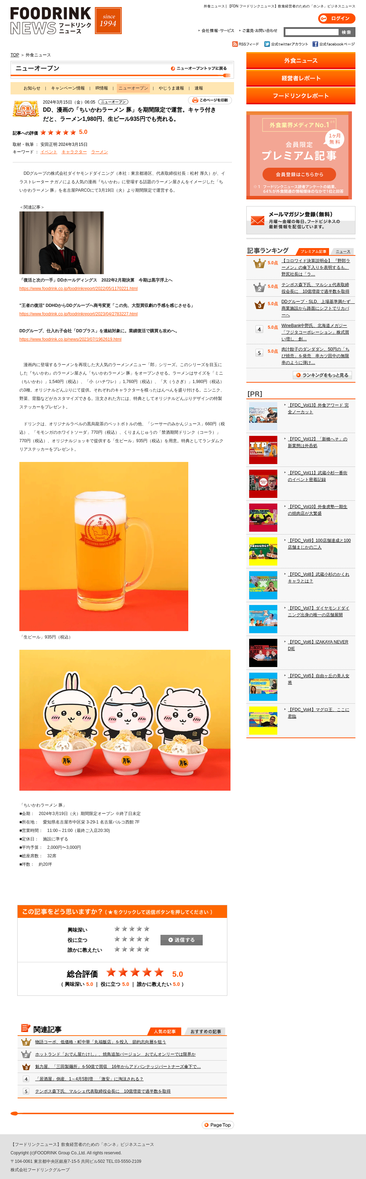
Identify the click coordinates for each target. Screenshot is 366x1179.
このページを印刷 (210, 100)
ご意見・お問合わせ (258, 30)
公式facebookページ (333, 44)
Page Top (218, 1125)
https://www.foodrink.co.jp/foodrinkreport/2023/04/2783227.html (78, 313)
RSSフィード (247, 44)
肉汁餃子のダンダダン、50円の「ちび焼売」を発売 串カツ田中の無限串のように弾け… (315, 356)
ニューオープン (122, 70)
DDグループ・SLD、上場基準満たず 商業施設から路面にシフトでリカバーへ (318, 308)
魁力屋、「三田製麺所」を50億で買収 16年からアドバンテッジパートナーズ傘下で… (118, 1066)
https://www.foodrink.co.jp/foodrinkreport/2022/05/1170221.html (78, 288)
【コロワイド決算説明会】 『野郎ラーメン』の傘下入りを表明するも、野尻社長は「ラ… (316, 267)
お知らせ (32, 88)
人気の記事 (164, 1031)
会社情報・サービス (217, 30)
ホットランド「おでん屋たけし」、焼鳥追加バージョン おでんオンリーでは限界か (115, 1054)
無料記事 (342, 251)
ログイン (336, 18)
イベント (48, 151)
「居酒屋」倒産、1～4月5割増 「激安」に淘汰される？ (89, 1078)
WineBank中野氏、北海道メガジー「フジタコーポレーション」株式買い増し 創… (315, 332)
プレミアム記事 (312, 251)
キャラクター (74, 151)
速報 (199, 88)
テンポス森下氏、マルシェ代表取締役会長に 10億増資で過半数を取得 (103, 1091)
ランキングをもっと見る (322, 375)
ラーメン (99, 151)
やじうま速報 (171, 88)
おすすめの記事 (204, 1031)
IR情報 (101, 88)
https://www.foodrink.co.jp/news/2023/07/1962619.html (70, 339)
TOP (15, 55)
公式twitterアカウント (287, 44)
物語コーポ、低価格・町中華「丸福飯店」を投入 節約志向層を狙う (100, 1041)
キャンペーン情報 (68, 88)
